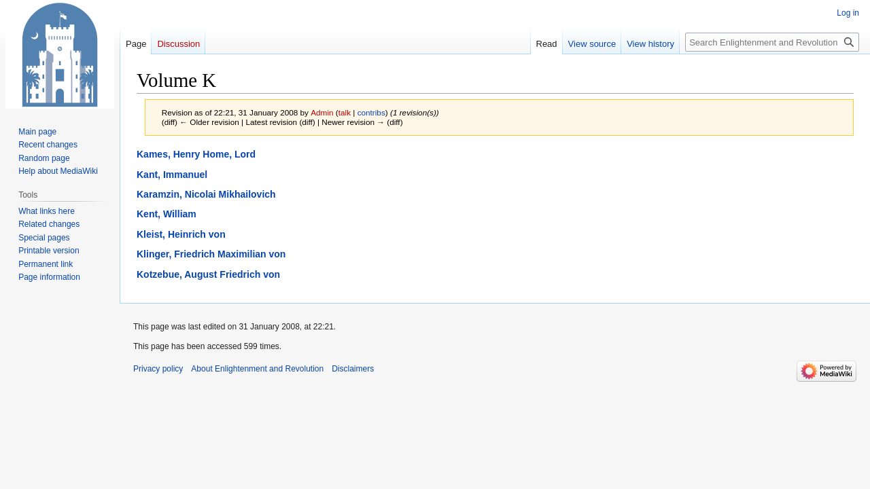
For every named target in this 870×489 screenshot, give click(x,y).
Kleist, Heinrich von (181, 234)
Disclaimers (353, 369)
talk (344, 112)
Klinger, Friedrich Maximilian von (211, 254)
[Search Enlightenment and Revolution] (772, 42)
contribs (371, 112)
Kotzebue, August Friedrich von (208, 274)
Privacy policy (158, 369)
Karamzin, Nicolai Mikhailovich (206, 194)
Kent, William (166, 214)
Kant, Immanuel (172, 174)
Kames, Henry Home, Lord (196, 154)
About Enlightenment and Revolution (257, 369)
